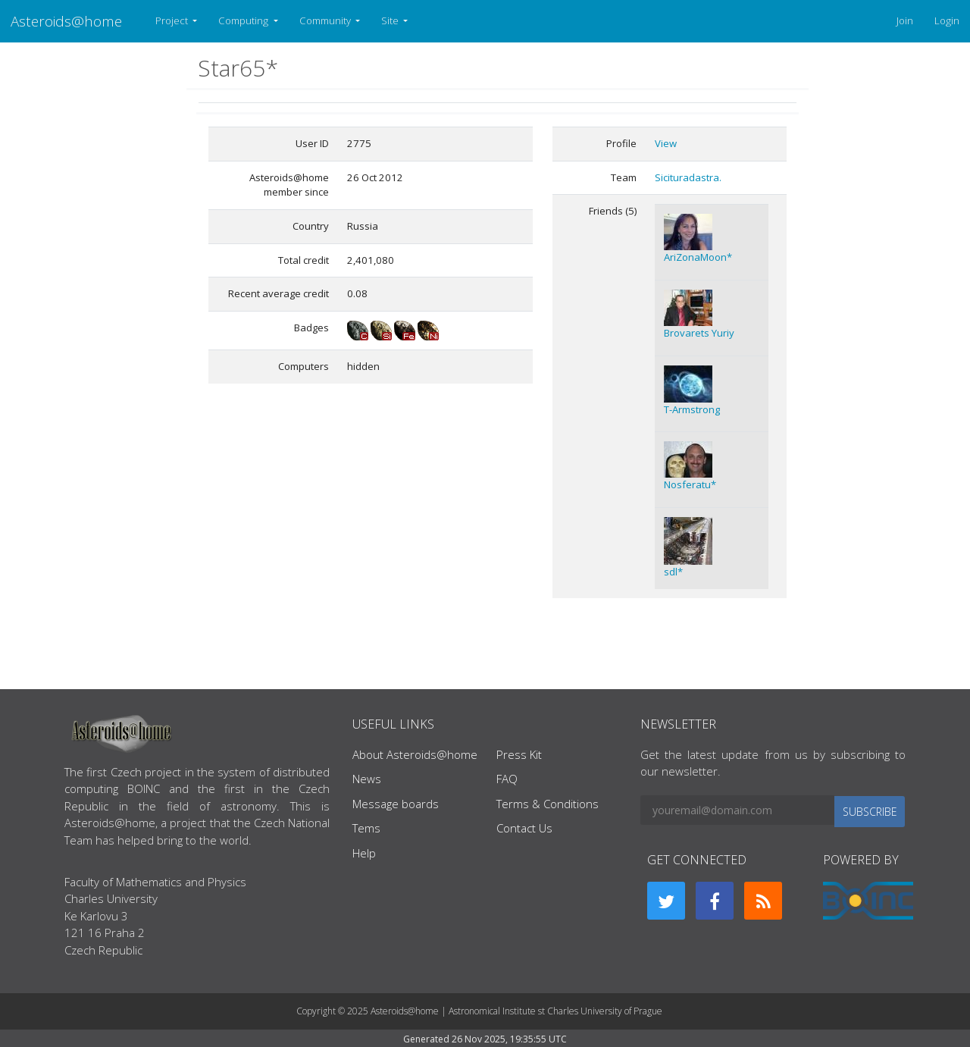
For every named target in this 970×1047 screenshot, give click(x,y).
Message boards (395, 803)
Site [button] (391, 20)
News (366, 778)
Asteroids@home (66, 20)
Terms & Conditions (547, 803)
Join (904, 20)
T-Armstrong (692, 409)
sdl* (673, 571)
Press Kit (519, 754)
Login (946, 20)
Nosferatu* (690, 484)
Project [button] (172, 20)
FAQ (507, 778)
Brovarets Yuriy (699, 333)
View (666, 143)
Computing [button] (244, 20)
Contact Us (524, 827)
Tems (366, 827)
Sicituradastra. (688, 177)
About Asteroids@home (414, 754)
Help (364, 852)
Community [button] (326, 20)
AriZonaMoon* (698, 257)
